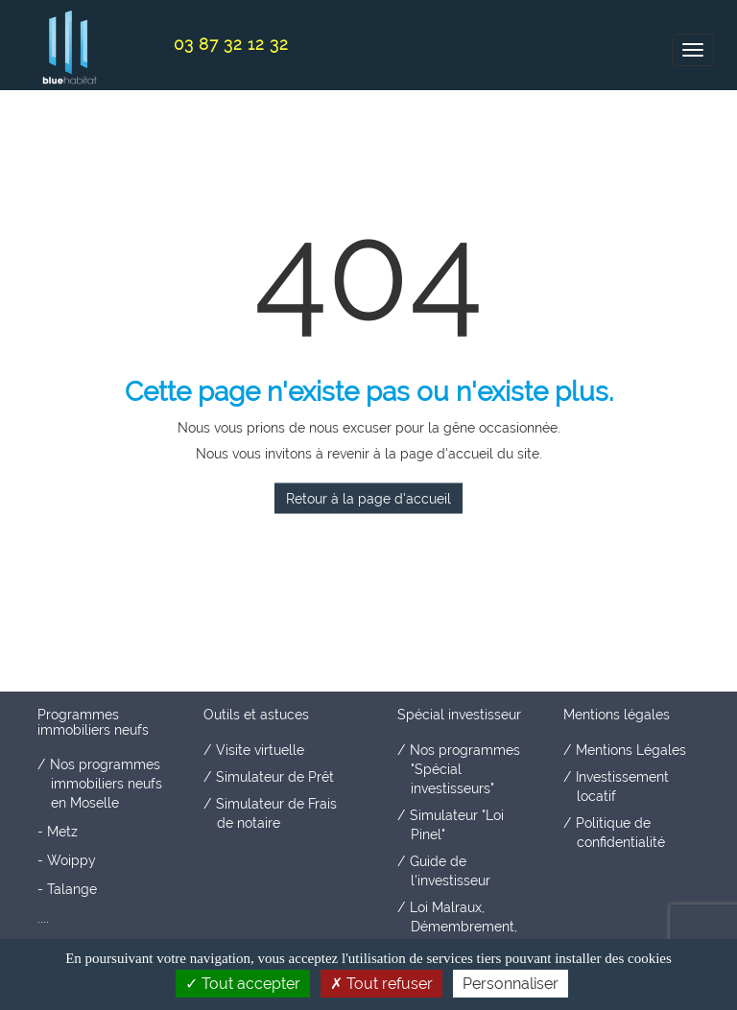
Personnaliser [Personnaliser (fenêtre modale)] (511, 984)
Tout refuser (381, 984)
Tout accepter (242, 984)
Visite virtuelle (260, 750)
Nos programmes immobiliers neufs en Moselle (106, 783)
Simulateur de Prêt (275, 777)
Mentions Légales (631, 750)
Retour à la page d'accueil (368, 498)
